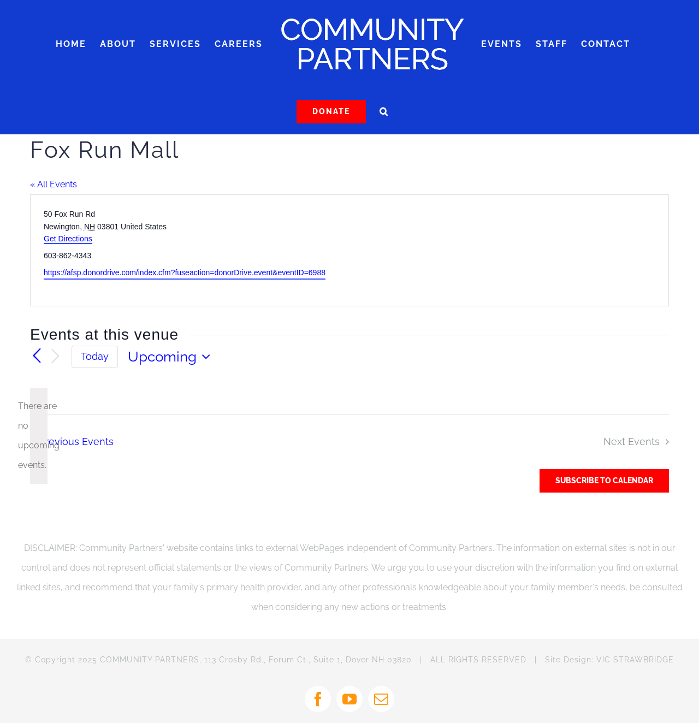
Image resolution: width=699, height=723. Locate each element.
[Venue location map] (508, 250)
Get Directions (68, 238)
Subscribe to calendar (604, 480)
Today (95, 356)
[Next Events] (55, 356)
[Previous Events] (36, 356)
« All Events (53, 184)
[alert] (39, 436)
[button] (384, 111)
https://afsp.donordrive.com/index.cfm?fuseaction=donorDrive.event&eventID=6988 (184, 272)
